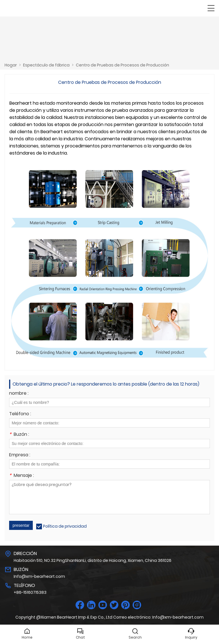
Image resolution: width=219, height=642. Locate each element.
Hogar (11, 65)
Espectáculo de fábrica (46, 65)
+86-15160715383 (30, 592)
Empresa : (19, 455)
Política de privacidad (65, 526)
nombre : (19, 393)
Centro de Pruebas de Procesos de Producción (122, 65)
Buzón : (19, 435)
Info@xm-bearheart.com (39, 576)
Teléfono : (20, 414)
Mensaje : (21, 476)
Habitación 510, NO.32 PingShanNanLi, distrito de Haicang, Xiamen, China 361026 (92, 560)
